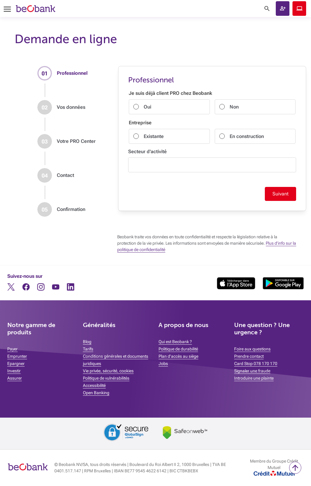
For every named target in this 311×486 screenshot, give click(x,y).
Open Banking (96, 392)
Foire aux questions (252, 348)
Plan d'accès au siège (178, 356)
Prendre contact (249, 356)
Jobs (163, 363)
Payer (12, 348)
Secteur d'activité (147, 151)
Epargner (16, 363)
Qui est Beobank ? (175, 341)
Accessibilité (94, 385)
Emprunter (17, 356)
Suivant (280, 194)
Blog (87, 341)
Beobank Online (299, 8)
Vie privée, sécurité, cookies (108, 370)
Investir (14, 370)
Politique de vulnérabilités (106, 378)
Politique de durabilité (178, 348)
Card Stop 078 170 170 (255, 363)
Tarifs (88, 348)
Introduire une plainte (254, 378)
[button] (282, 8)
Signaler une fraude (252, 370)
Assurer (14, 378)
